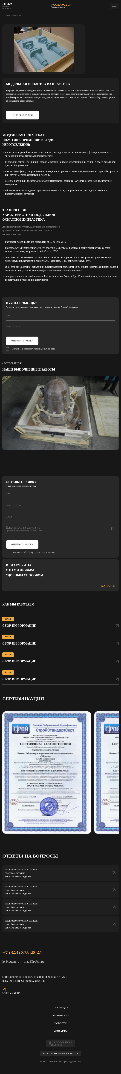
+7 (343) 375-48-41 (61, 5)
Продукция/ (16, 15)
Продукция (60, 1007)
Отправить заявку (22, 115)
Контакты (60, 1031)
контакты (108, 585)
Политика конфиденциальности (60, 1053)
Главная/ (6, 15)
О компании (60, 1015)
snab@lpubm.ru (34, 961)
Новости (60, 1023)
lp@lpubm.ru (10, 961)
